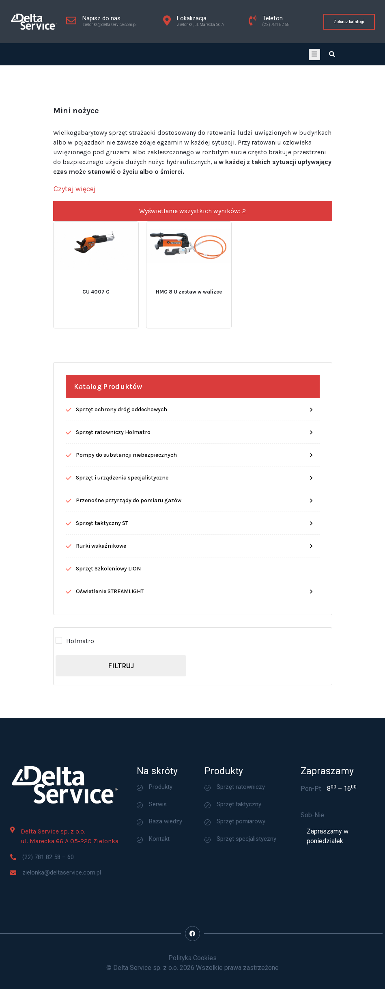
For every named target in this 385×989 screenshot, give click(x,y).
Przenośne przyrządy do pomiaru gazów (128, 562)
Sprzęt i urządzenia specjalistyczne (122, 539)
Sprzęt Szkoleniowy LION (108, 630)
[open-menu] (314, 54)
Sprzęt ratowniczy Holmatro (113, 494)
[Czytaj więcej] (74, 251)
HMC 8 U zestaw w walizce (189, 354)
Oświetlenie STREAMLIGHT (110, 653)
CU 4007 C (96, 354)
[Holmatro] (59, 703)
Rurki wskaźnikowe (101, 608)
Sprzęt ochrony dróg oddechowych (121, 471)
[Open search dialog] (332, 54)
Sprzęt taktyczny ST (102, 585)
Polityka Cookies (192, 958)
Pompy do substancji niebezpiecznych (126, 517)
